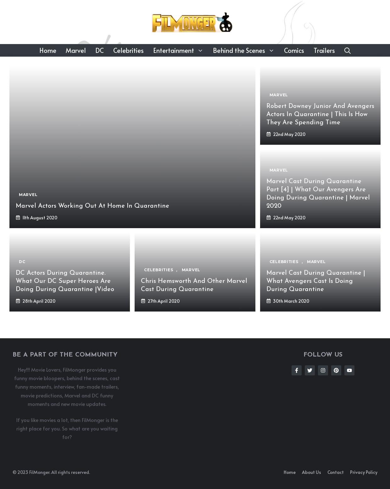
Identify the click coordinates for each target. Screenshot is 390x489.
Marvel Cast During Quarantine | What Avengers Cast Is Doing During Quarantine (315, 281)
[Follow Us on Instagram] (323, 370)
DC (99, 50)
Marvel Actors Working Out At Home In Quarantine (92, 206)
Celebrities (128, 50)
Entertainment (180, 50)
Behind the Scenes (246, 50)
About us (311, 472)
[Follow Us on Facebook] (297, 370)
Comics (294, 50)
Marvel (76, 50)
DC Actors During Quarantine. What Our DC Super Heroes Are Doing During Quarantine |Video (65, 281)
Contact (335, 472)
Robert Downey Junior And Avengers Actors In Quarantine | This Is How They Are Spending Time (320, 114)
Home (47, 50)
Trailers (324, 50)
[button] (347, 50)
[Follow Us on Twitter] (310, 370)
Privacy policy (363, 472)
